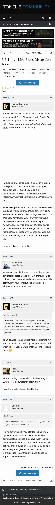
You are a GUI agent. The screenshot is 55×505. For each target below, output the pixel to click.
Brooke (7, 246)
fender (6, 72)
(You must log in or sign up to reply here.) (36, 467)
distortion (44, 69)
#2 (51, 256)
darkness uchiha (24, 389)
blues (33, 69)
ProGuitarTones (20, 104)
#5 (51, 399)
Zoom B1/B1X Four (9, 24)
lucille (32, 72)
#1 (51, 97)
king (15, 72)
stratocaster (9, 76)
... (36, 24)
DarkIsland (8, 389)
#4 (51, 362)
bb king (23, 69)
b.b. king (11, 69)
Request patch (27, 24)
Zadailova (18, 246)
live (23, 72)
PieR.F (15, 368)
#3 (51, 298)
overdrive (43, 72)
